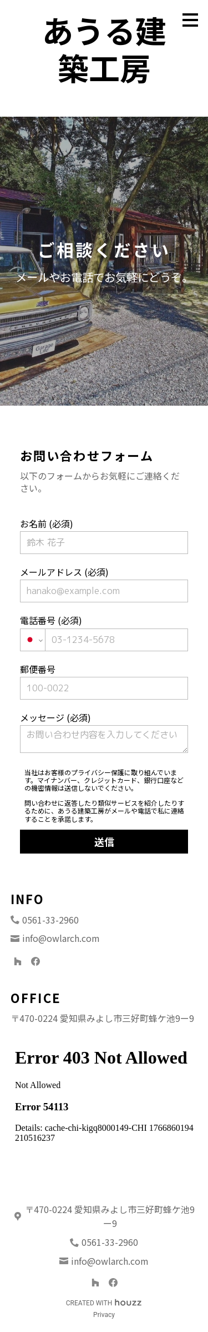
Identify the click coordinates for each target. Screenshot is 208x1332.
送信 (104, 841)
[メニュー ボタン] (190, 20)
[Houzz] (18, 961)
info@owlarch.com (61, 938)
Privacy (104, 1315)
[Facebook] (35, 961)
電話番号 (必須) (104, 632)
